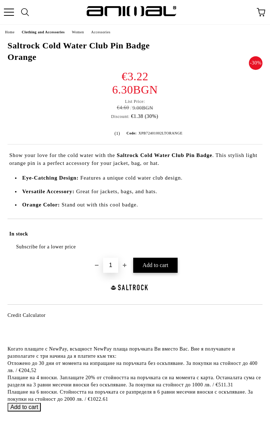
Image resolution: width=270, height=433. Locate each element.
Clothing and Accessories (43, 32)
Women (78, 32)
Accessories (100, 32)
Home (10, 32)
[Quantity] (110, 265)
